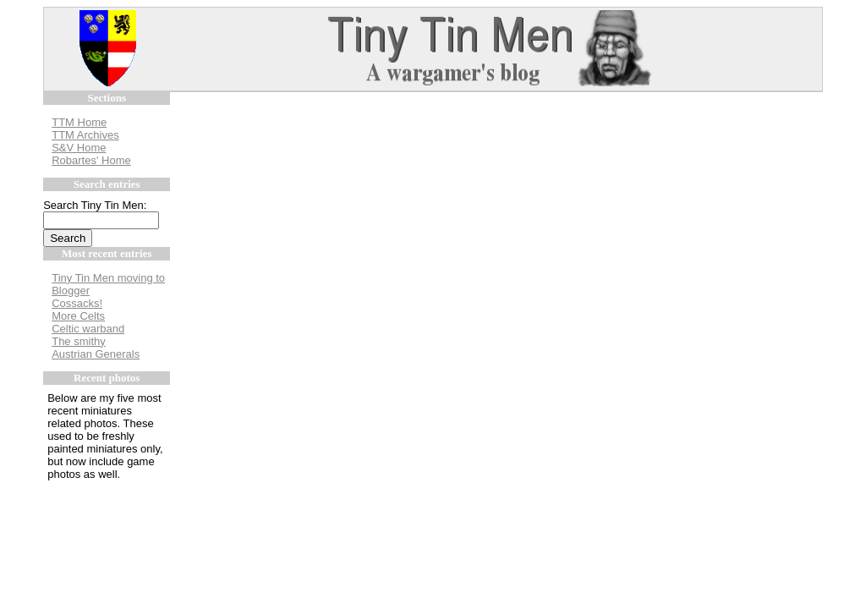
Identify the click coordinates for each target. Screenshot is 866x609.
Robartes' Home (91, 160)
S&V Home (79, 147)
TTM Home (79, 122)
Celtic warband (88, 328)
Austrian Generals (96, 354)
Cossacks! (77, 303)
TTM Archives (85, 135)
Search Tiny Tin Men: (94, 205)
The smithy (79, 341)
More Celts (78, 316)
